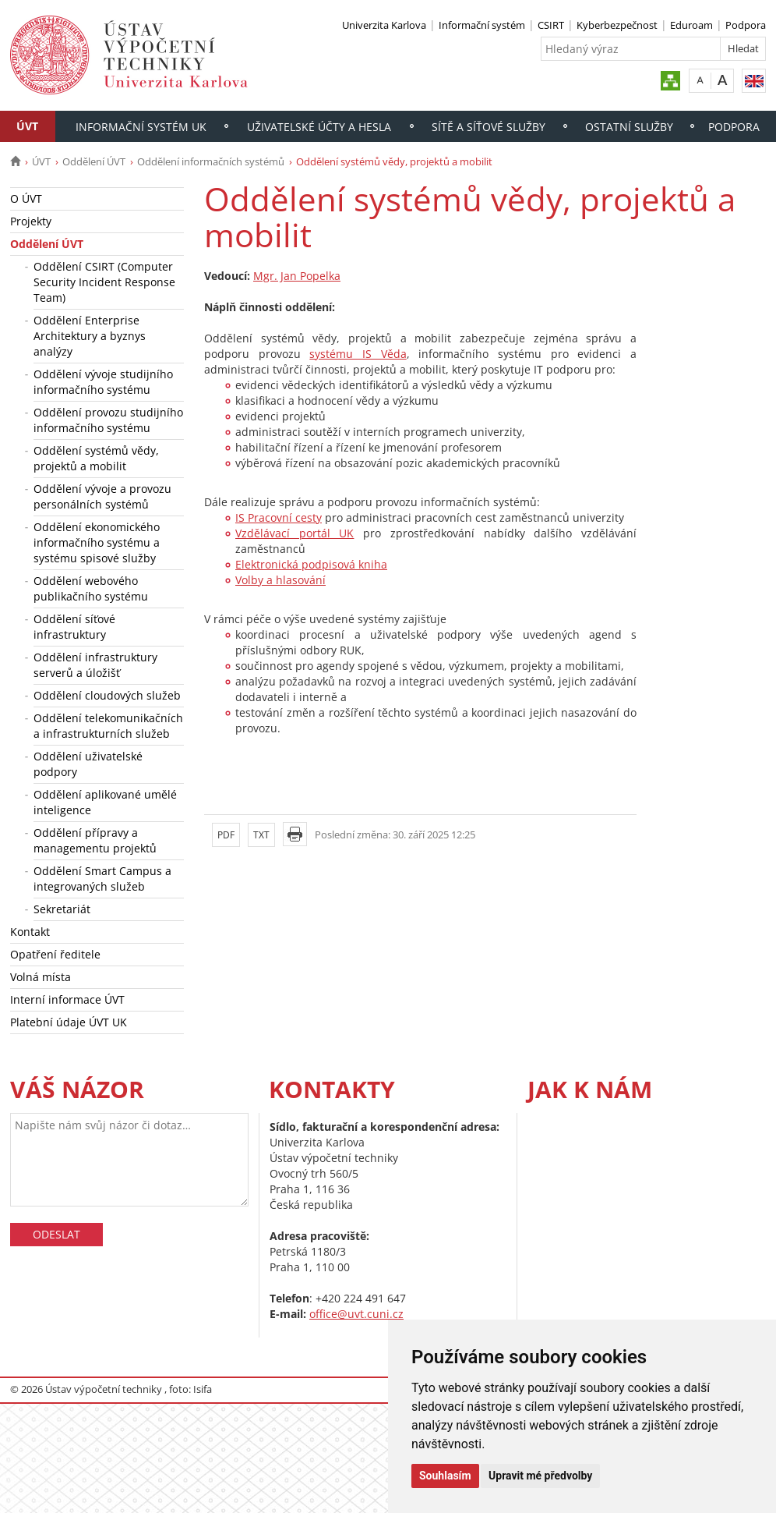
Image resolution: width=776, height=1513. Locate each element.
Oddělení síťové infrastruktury (74, 626)
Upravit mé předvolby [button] (540, 1475)
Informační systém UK (141, 126)
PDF (226, 835)
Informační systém (482, 25)
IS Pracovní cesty (278, 517)
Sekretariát (62, 909)
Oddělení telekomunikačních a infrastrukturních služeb (108, 725)
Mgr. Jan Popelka (296, 275)
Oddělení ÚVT (93, 161)
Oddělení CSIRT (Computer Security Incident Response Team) (104, 282)
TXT (261, 835)
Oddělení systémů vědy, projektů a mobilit (96, 458)
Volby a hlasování (280, 579)
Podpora (745, 25)
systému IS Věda (357, 353)
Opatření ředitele (55, 954)
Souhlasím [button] (445, 1475)
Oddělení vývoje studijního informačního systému (103, 382)
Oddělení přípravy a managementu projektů (95, 840)
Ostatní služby (629, 126)
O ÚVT (26, 198)
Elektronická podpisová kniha (311, 564)
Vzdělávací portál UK (294, 533)
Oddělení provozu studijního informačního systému (108, 420)
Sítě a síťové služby (488, 126)
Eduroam (691, 25)
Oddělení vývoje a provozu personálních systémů (102, 496)
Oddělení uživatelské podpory (88, 764)
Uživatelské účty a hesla (319, 126)
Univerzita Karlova (384, 25)
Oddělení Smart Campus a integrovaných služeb (102, 878)
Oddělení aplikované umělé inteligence (105, 802)
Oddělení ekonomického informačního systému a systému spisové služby (97, 542)
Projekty (30, 221)
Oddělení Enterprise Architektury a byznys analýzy (90, 336)
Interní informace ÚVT (67, 999)
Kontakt (30, 931)
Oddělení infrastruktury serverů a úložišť (95, 665)
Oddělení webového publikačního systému (91, 588)
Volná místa (40, 976)
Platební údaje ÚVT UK (68, 1022)
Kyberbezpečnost (617, 25)
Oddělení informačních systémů (210, 161)
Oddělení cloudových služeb (107, 695)
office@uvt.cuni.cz (356, 1313)
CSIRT (551, 25)
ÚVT (27, 126)
